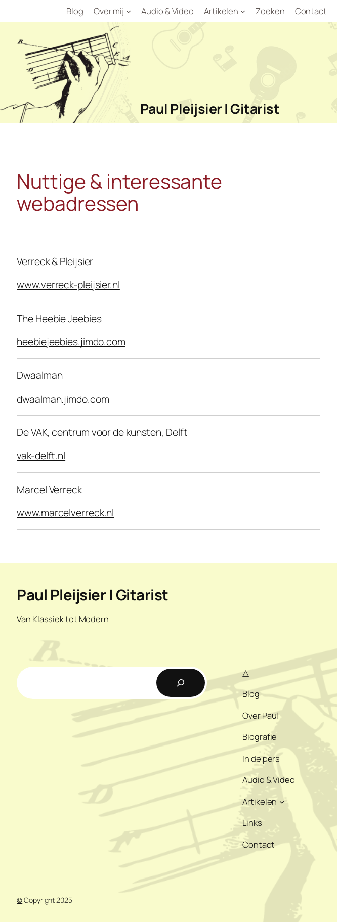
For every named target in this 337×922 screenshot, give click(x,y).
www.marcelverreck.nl (65, 512)
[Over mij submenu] (128, 11)
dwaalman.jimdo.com (63, 399)
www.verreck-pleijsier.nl (68, 284)
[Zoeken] (180, 683)
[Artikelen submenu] (242, 11)
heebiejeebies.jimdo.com (71, 341)
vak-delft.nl (41, 455)
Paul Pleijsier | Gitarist (210, 108)
